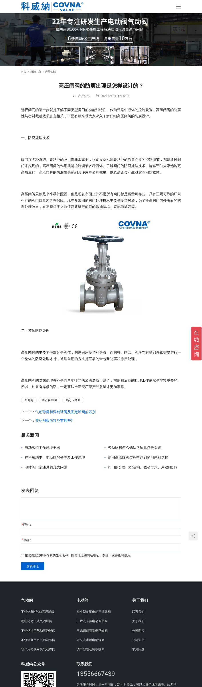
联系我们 (138, 611)
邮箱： (27, 540)
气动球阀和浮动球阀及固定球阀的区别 (65, 412)
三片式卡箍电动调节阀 (92, 621)
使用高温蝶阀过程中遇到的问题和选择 (138, 458)
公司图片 (138, 630)
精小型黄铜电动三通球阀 (94, 611)
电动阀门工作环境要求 (42, 448)
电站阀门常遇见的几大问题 (46, 467)
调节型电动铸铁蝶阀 (91, 649)
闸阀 (30, 400)
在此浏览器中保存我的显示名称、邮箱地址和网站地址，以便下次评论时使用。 (79, 555)
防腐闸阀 (50, 400)
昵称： (27, 524)
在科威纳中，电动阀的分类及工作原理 (55, 458)
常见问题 (138, 649)
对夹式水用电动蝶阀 (91, 640)
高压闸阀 (74, 400)
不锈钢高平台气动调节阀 (38, 640)
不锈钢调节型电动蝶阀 (92, 630)
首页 (23, 71)
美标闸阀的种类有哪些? (54, 420)
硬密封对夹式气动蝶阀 (36, 621)
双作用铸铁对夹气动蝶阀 (38, 649)
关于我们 (138, 621)
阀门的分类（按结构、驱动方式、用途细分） (143, 467)
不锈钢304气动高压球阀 (37, 611)
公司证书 (138, 640)
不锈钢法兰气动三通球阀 (38, 630)
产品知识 (84, 96)
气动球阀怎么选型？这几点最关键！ (136, 448)
